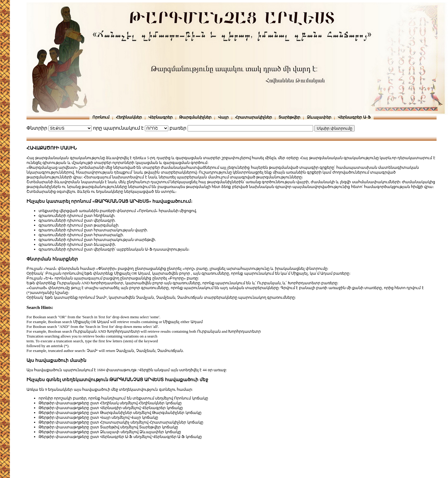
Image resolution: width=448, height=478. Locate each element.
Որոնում (100, 117)
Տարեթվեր (289, 117)
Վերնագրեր (160, 117)
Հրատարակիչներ (253, 117)
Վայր (223, 117)
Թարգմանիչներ (195, 117)
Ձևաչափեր (319, 117)
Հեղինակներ (129, 117)
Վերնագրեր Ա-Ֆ (354, 117)
